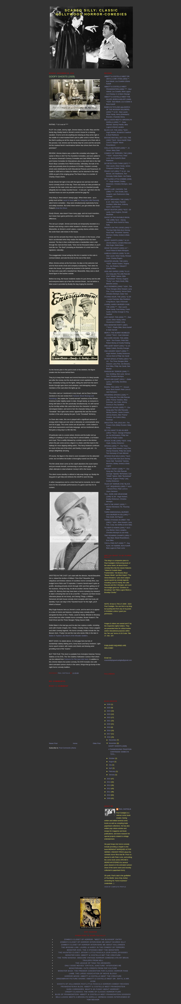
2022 (109, 717)
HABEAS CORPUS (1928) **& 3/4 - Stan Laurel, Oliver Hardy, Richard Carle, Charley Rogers (117, 255)
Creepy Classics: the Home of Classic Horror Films (93, 992)
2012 (109, 788)
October (112, 758)
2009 (109, 798)
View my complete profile (115, 887)
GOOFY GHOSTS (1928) (117, 746)
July (110, 765)
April (111, 768)
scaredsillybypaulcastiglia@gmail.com (118, 660)
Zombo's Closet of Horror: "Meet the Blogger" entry (93, 939)
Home (75, 743)
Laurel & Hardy (68, 200)
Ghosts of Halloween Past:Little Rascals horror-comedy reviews (93, 984)
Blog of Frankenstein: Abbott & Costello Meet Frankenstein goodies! (93, 994)
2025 (109, 708)
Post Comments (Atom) (67, 748)
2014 (109, 782)
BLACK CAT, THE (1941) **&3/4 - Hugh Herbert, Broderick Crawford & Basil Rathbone (117, 132)
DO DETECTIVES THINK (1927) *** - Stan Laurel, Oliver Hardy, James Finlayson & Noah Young (117, 165)
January (112, 775)
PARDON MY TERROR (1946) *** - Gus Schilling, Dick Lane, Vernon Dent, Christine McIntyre (117, 374)
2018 (109, 730)
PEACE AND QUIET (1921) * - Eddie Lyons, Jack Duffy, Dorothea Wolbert (117, 381)
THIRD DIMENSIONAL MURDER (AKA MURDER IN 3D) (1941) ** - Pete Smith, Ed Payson (117, 514)
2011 (109, 792)
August (111, 762)
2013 (109, 785)
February (112, 771)
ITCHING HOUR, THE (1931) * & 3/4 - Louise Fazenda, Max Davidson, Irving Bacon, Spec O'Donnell (117, 299)
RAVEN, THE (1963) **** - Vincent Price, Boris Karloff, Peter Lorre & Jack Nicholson (117, 389)
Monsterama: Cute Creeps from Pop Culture (93, 968)
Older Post (97, 743)
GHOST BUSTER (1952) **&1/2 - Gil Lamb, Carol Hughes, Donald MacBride (117, 212)
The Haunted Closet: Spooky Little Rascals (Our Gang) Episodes (93, 952)
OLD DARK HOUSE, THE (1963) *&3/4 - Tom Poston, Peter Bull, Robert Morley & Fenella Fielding (117, 340)
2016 (109, 737)
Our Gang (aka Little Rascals (87, 200)
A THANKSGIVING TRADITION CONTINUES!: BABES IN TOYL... (119, 751)
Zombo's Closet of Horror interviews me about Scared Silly (93, 942)
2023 (109, 714)
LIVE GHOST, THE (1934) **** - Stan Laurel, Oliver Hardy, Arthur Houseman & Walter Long (117, 319)
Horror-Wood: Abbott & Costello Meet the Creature (93, 976)
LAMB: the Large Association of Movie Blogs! (93, 973)
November (113, 743)
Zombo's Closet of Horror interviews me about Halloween (93, 945)
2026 (109, 704)
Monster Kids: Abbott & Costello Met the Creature (93, 955)
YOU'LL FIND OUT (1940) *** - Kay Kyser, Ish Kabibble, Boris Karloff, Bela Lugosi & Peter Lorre (117, 545)
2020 (109, 724)
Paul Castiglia (125, 809)
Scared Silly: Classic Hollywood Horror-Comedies (91, 12)
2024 (109, 711)
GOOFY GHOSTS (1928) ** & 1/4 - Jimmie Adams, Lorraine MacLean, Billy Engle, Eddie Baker (117, 242)
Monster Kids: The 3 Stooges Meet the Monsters (93, 950)
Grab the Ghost (61, 208)
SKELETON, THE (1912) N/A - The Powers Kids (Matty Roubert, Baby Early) (117, 425)
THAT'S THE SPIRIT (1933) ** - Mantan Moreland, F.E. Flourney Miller (116, 506)
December (113, 740)
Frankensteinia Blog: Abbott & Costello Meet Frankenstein (93, 987)
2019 (109, 727)
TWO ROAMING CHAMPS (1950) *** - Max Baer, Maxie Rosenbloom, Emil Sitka (117, 538)
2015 (109, 779)
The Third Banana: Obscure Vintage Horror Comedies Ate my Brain (93, 958)
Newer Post (53, 743)
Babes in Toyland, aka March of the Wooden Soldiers (68, 636)
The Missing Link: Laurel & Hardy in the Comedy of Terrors (93, 947)
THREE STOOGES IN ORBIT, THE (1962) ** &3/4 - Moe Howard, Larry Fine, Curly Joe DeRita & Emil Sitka (118, 522)
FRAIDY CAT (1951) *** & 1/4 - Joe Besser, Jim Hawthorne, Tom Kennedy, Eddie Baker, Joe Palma (117, 173)
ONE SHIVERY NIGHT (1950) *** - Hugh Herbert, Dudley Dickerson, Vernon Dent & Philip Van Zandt (117, 353)
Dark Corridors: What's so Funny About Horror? (93, 989)
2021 (109, 721)
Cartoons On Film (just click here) (76, 659)
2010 (109, 795)
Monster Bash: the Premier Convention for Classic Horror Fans (93, 971)
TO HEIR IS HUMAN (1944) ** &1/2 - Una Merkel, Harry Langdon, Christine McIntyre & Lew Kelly (117, 530)
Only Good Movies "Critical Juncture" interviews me (93, 966)
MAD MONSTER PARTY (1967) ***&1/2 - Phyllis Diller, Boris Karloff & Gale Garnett (117, 327)
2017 (109, 734)
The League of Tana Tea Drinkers (92, 963)
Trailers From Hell (93, 960)
